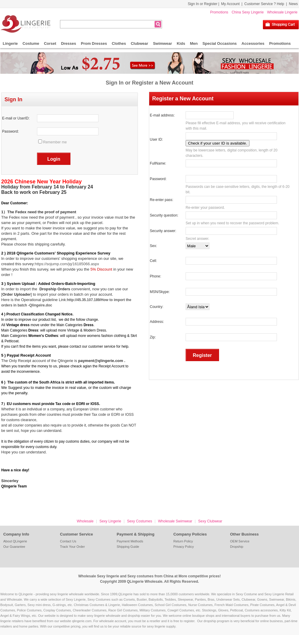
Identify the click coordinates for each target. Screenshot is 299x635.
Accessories (252, 43)
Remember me (55, 142)
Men (194, 43)
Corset (50, 43)
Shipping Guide (128, 546)
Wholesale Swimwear (175, 521)
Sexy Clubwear (210, 521)
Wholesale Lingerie (282, 12)
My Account (230, 4)
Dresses (68, 43)
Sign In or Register (202, 4)
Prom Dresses (94, 43)
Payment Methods (130, 541)
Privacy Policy (183, 546)
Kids (181, 43)
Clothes (119, 43)
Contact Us (68, 541)
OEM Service (239, 541)
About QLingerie (15, 541)
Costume (31, 43)
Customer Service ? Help (264, 4)
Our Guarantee (14, 546)
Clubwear (139, 43)
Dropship (236, 546)
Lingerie (10, 43)
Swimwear (162, 43)
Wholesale (85, 521)
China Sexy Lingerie (247, 12)
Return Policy (183, 541)
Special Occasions (219, 43)
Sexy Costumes (139, 521)
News (293, 4)
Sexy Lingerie (110, 521)
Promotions (219, 12)
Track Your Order (72, 546)
